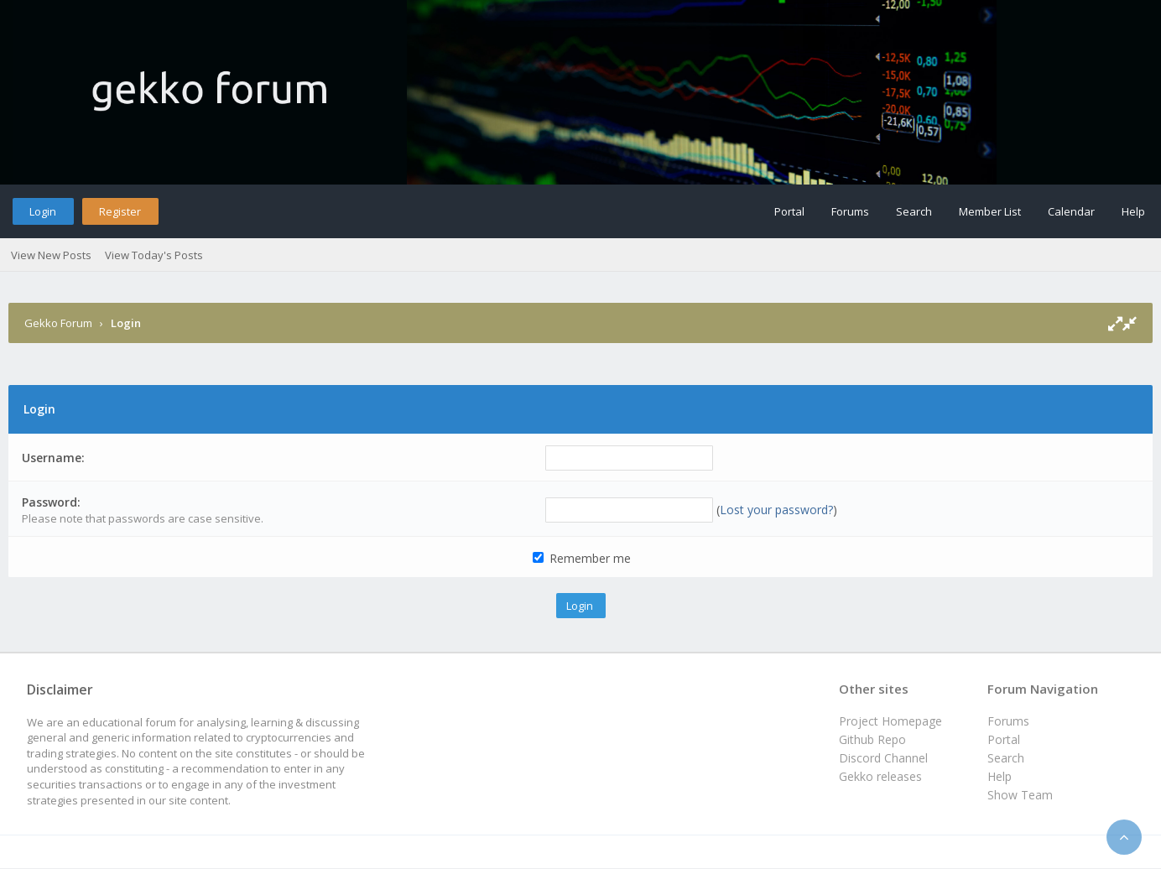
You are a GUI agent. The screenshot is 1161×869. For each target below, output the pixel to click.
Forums (850, 211)
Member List (990, 211)
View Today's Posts (154, 255)
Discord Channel (883, 758)
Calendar (1071, 211)
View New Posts (51, 255)
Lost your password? (776, 510)
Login (42, 211)
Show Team (1020, 795)
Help (1133, 211)
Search (914, 211)
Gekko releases (880, 776)
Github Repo (872, 739)
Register (120, 211)
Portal (789, 211)
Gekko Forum (58, 322)
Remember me (582, 558)
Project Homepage (890, 721)
